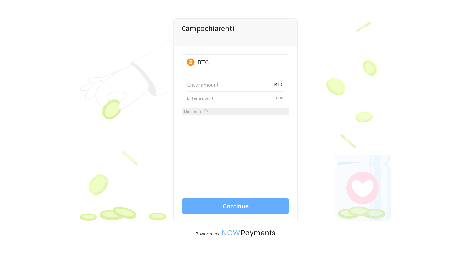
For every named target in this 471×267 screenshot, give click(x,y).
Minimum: (196, 111)
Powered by (235, 233)
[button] (235, 62)
